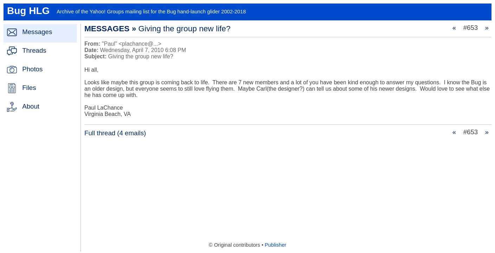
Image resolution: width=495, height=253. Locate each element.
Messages (37, 31)
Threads (34, 50)
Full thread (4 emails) (115, 133)
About (30, 106)
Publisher (275, 245)
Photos (32, 69)
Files (29, 87)
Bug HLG (28, 10)
